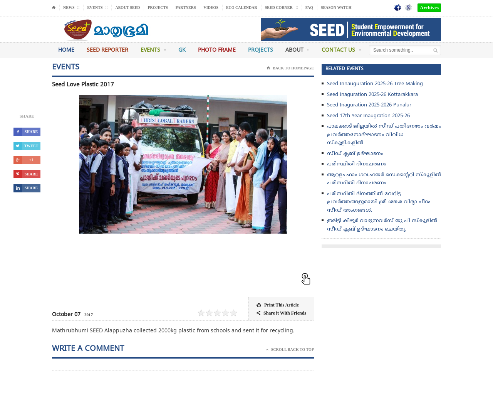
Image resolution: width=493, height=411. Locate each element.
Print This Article (278, 305)
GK (182, 50)
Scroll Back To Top (290, 349)
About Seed (127, 7)
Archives (429, 7)
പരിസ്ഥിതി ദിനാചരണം (356, 164)
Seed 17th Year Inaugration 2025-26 (368, 116)
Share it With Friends (281, 313)
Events (153, 51)
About (297, 51)
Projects (158, 7)
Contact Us (341, 51)
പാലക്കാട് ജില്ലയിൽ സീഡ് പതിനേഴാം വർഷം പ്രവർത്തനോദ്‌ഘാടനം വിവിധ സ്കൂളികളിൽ (384, 134)
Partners (186, 7)
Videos (211, 7)
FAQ (309, 7)
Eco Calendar (241, 7)
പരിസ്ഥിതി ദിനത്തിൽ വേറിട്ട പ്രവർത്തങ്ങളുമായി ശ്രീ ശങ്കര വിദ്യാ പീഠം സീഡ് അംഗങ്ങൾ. (378, 202)
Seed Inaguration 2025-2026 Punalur (369, 105)
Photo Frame (217, 50)
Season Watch (336, 7)
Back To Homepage (290, 68)
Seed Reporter (107, 50)
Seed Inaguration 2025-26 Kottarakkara (372, 95)
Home (66, 50)
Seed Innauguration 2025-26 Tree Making (375, 84)
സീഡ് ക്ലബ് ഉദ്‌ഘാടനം (355, 154)
